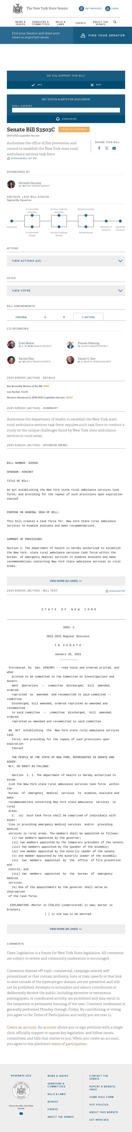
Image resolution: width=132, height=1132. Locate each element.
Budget (53, 1102)
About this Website (103, 1112)
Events (81, 23)
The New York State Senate (47, 8)
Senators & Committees (40, 23)
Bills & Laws (61, 23)
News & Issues (20, 23)
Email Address (22, 106)
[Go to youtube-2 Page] (21, 1113)
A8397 (69, 397)
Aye (39, 85)
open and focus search (115, 23)
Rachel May (26, 358)
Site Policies (98, 1105)
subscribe (69, 119)
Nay (99, 85)
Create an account (21, 1027)
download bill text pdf (23, 158)
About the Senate (61, 1117)
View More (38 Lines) (64, 929)
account (49, 1027)
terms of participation (69, 1044)
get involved (93, 9)
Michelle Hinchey (30, 183)
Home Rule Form (101, 1097)
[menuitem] (20, 23)
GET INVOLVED (99, 1120)
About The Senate (100, 23)
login (114, 9)
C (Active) (88, 317)
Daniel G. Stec (87, 358)
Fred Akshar (26, 343)
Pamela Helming (88, 343)
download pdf (117, 591)
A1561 (46, 386)
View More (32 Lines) (64, 581)
